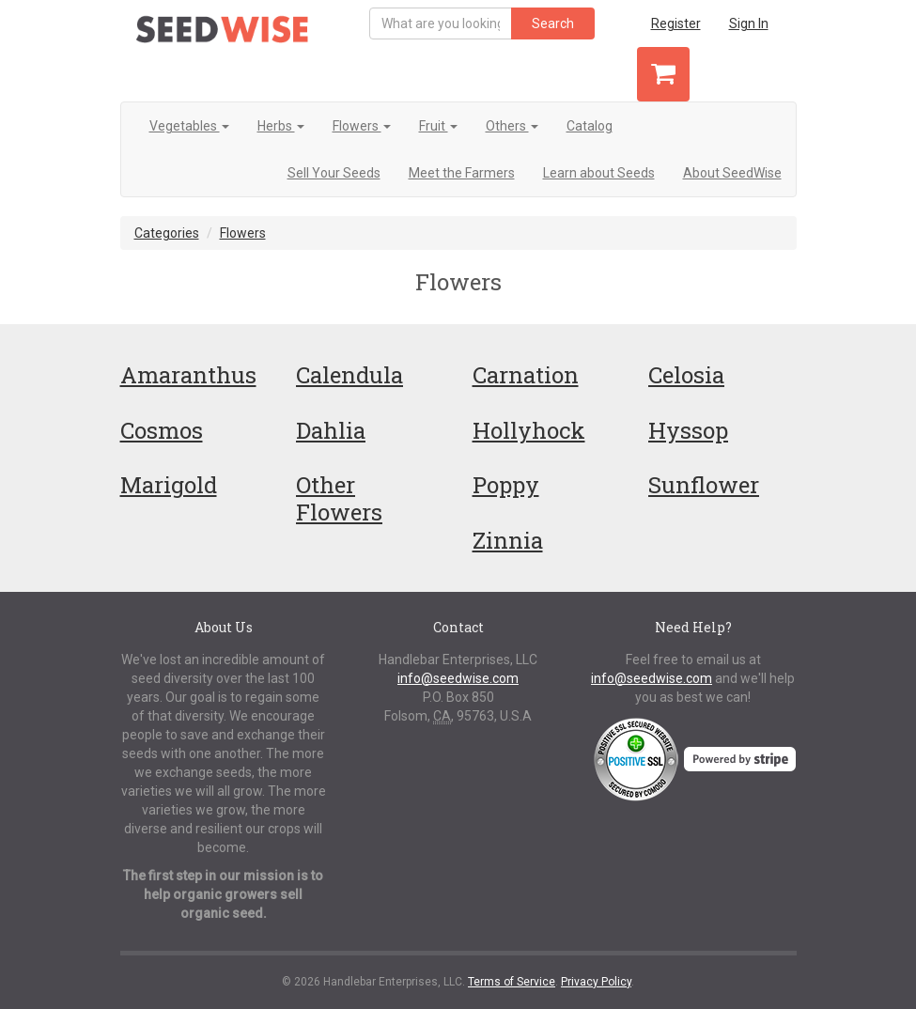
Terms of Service (511, 981)
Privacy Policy (596, 981)
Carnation (526, 375)
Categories (166, 233)
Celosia (686, 375)
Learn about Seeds (599, 172)
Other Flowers (339, 498)
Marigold (168, 485)
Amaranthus (188, 375)
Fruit (438, 125)
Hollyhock (529, 430)
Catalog (590, 125)
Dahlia (330, 430)
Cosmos (161, 430)
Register (676, 23)
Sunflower (703, 485)
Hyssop (688, 430)
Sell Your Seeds (333, 172)
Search (553, 23)
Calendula (349, 375)
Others (512, 125)
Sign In (749, 23)
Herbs (280, 125)
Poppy (506, 485)
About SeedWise (732, 172)
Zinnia (508, 540)
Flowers (362, 125)
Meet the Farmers (462, 172)
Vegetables (189, 125)
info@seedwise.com (458, 678)
